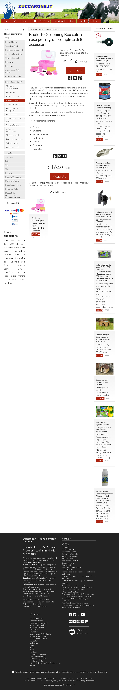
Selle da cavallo (12, 143)
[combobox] (14, 37)
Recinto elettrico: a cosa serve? (74, 585)
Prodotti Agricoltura (13, 185)
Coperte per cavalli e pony (14, 119)
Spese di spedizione (69, 556)
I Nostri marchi (59, 21)
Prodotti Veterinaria (13, 177)
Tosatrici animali (11, 46)
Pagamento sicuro (69, 558)
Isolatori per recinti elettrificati (35, 606)
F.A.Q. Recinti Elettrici (70, 592)
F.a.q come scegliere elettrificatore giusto (78, 594)
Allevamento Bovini (13, 76)
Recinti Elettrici (11, 42)
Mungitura (9, 66)
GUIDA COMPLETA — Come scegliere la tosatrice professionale (78, 606)
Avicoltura (9, 157)
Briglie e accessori (13, 96)
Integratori (10, 92)
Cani (7, 165)
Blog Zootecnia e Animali (71, 567)
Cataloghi (95, 21)
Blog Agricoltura (68, 563)
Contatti (82, 21)
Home (5, 21)
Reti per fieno (11, 114)
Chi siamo (44, 21)
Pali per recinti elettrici (32, 604)
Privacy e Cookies (69, 552)
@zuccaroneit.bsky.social (40, 596)
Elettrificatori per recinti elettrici (36, 599)
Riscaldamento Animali (14, 50)
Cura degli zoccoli (12, 58)
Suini (7, 161)
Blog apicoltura (67, 565)
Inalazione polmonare (14, 139)
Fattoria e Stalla (11, 189)
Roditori (8, 173)
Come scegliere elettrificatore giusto (76, 596)
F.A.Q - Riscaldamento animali (73, 589)
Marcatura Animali (12, 181)
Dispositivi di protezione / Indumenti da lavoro (13, 195)
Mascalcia (9, 62)
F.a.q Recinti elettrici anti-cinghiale (75, 603)
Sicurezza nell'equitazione (12, 87)
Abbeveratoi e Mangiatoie (12, 109)
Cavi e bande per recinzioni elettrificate (38, 602)
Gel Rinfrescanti (12, 147)
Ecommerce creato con (59, 685)
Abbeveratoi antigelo (13, 54)
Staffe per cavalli (12, 135)
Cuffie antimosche (13, 125)
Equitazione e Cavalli (36, 29)
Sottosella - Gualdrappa (11, 130)
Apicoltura (9, 153)
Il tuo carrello (28, 21)
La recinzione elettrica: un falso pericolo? (78, 587)
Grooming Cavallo (53, 29)
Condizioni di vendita (70, 554)
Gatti (7, 169)
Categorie (66, 545)
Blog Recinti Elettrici (70, 560)
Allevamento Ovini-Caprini (12, 71)
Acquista (75, 70)
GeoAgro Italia (46, 185)
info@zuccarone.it (88, 680)
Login (14, 21)
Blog (72, 21)
